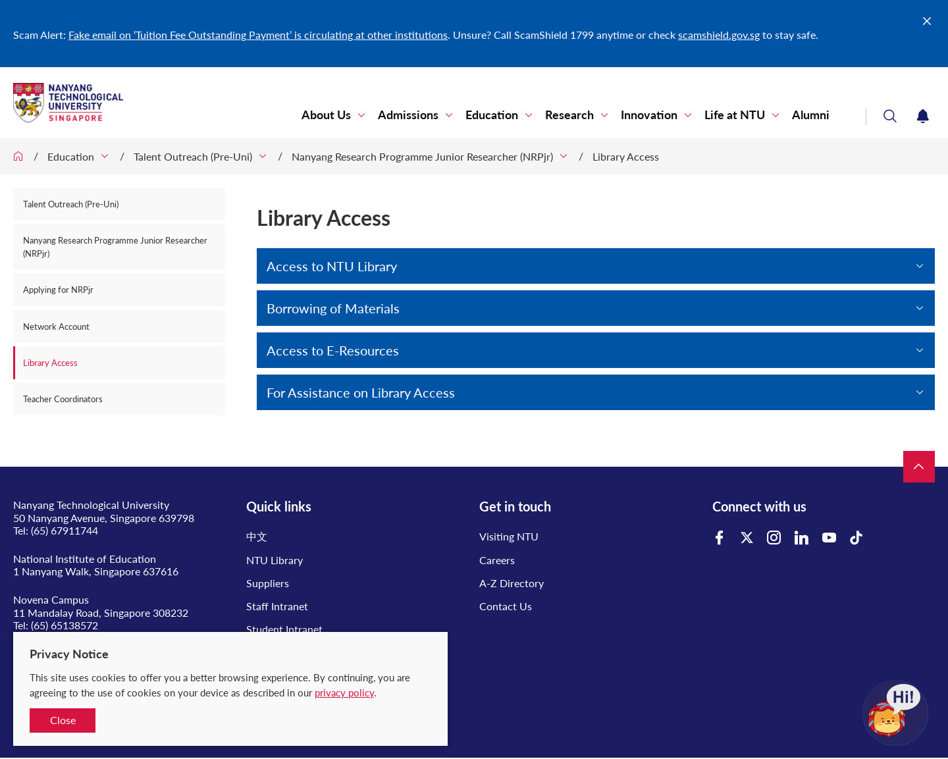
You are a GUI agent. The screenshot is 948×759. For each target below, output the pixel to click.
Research (569, 115)
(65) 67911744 (64, 530)
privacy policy (344, 692)
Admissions (408, 115)
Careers (497, 560)
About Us (326, 115)
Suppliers (267, 583)
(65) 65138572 (64, 625)
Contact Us (505, 606)
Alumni (811, 115)
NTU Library (274, 560)
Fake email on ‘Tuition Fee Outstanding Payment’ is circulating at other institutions (258, 34)
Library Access (625, 156)
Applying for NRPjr (58, 289)
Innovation (649, 115)
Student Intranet (284, 629)
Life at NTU (734, 115)
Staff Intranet (277, 606)
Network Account (56, 326)
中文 (256, 536)
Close (63, 720)
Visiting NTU (509, 536)
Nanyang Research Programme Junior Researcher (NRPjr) (422, 156)
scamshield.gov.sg (719, 34)
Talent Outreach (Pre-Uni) (193, 156)
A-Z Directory (511, 583)
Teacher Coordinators (63, 399)
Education (491, 115)
